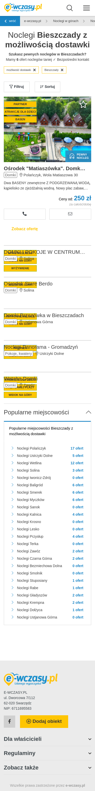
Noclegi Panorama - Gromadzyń (41, 347)
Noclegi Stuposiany (32, 580)
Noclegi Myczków (30, 500)
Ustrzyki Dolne (52, 353)
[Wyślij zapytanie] (70, 214)
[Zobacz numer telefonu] (25, 214)
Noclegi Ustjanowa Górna (37, 617)
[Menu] (86, 7)
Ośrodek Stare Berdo (28, 283)
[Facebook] (9, 722)
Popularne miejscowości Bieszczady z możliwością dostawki (41, 431)
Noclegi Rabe (27, 588)
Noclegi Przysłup (30, 536)
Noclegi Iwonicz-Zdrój (34, 478)
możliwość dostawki (21, 70)
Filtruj (16, 87)
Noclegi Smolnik (29, 573)
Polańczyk (32, 175)
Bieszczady (54, 70)
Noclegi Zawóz (28, 551)
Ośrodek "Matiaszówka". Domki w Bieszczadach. (45, 168)
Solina (29, 258)
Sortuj (47, 87)
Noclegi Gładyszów (32, 595)
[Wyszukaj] (70, 8)
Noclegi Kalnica (29, 514)
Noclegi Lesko (28, 529)
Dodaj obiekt (44, 721)
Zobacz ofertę (24, 229)
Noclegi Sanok (28, 507)
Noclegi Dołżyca (29, 610)
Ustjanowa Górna (38, 322)
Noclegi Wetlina (29, 463)
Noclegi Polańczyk (31, 448)
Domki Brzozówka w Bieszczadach (44, 315)
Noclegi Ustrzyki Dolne (35, 456)
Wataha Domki (20, 378)
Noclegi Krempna (30, 603)
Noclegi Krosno (29, 522)
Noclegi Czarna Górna (34, 558)
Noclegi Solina (28, 470)
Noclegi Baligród (30, 485)
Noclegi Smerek (29, 492)
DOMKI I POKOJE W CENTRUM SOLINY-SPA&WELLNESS (45, 252)
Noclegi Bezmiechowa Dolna (39, 566)
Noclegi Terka (28, 544)
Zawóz (29, 385)
